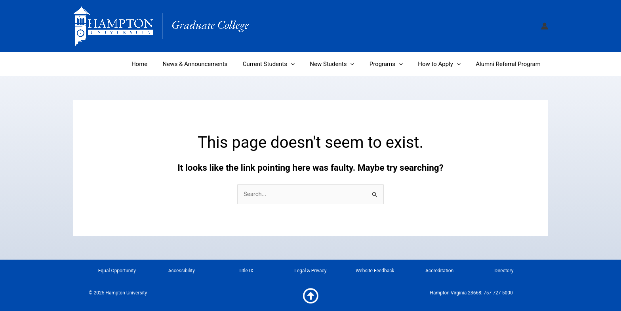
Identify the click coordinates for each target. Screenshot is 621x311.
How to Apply (444, 64)
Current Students (283, 64)
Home (161, 64)
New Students (343, 64)
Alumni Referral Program (509, 64)
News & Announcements (213, 64)
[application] (305, 64)
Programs (394, 64)
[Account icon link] (544, 26)
